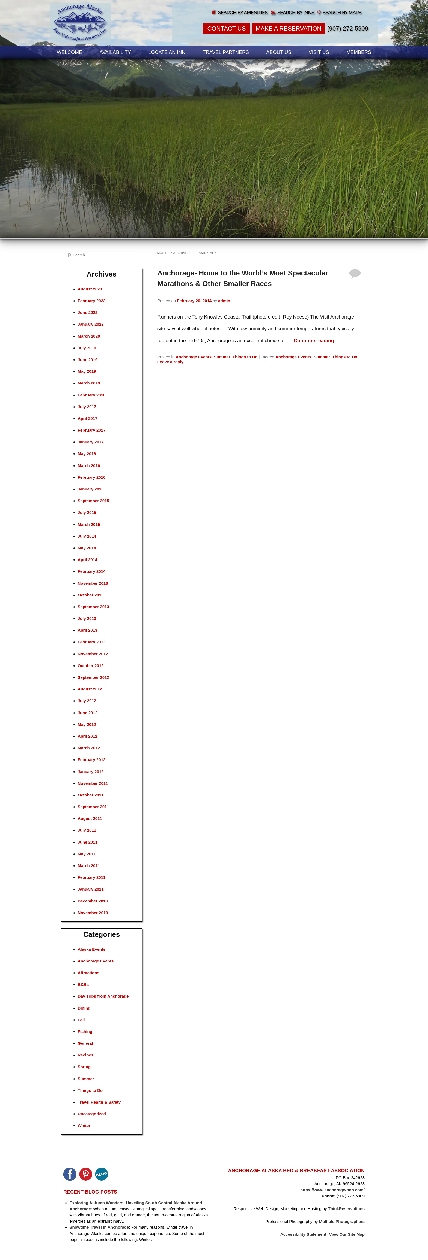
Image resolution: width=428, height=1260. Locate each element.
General (85, 1043)
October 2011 (91, 795)
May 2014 (87, 548)
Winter (84, 1125)
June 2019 (88, 359)
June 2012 (88, 712)
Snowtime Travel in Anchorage (99, 1227)
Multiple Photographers (342, 1221)
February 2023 (92, 300)
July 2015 (87, 512)
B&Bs (83, 984)
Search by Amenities (243, 12)
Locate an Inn (166, 52)
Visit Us (319, 52)
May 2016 (87, 453)
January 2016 (91, 489)
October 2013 (91, 595)
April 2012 (87, 736)
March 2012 (89, 748)
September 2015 (93, 500)
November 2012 (93, 654)
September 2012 (93, 677)
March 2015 (89, 524)
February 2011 (92, 877)
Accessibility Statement (303, 1234)
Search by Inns (295, 12)
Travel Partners (226, 52)
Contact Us (226, 28)
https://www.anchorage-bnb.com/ (332, 1190)
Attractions (88, 972)
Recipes (86, 1055)
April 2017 (87, 418)
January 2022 (91, 324)
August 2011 (90, 818)
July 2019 (87, 348)
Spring (84, 1066)
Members (358, 52)
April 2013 (87, 630)
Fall (81, 1019)
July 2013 (87, 618)
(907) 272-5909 (347, 28)
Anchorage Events (194, 357)
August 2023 (90, 289)
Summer (222, 357)
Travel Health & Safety (99, 1102)
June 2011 (88, 842)
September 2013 (93, 606)
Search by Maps (342, 12)
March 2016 (89, 465)
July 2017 (87, 406)
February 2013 (92, 642)
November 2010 (93, 912)
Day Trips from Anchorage (103, 996)
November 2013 (93, 583)
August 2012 (90, 689)
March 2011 (89, 865)
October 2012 (91, 665)
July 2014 (87, 536)
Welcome (69, 52)
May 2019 (87, 371)
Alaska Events (92, 949)
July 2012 (87, 700)
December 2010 (93, 901)
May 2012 (87, 724)
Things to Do (245, 357)
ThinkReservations (346, 1208)
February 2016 (92, 477)
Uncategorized (92, 1113)
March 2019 (89, 383)
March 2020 (89, 336)
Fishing (85, 1031)
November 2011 (93, 783)
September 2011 (93, 806)
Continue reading (317, 340)
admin (224, 300)
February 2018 (92, 395)
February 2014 (92, 571)
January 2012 (91, 771)
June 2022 (88, 312)
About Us (279, 52)
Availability (115, 52)
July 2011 (87, 830)
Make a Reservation (289, 28)
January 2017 (91, 442)
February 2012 (92, 759)
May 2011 (87, 854)
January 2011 (91, 889)
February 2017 (92, 430)
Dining (84, 1008)
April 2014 (87, 559)
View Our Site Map (347, 1234)
